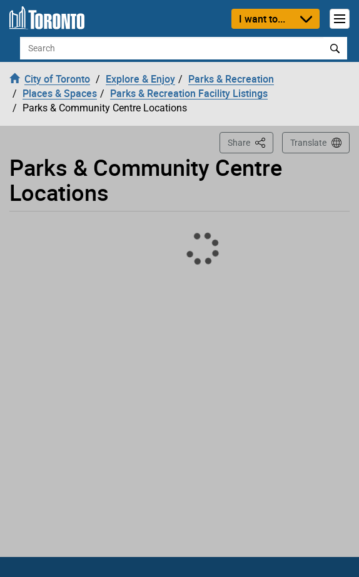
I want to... (262, 19)
